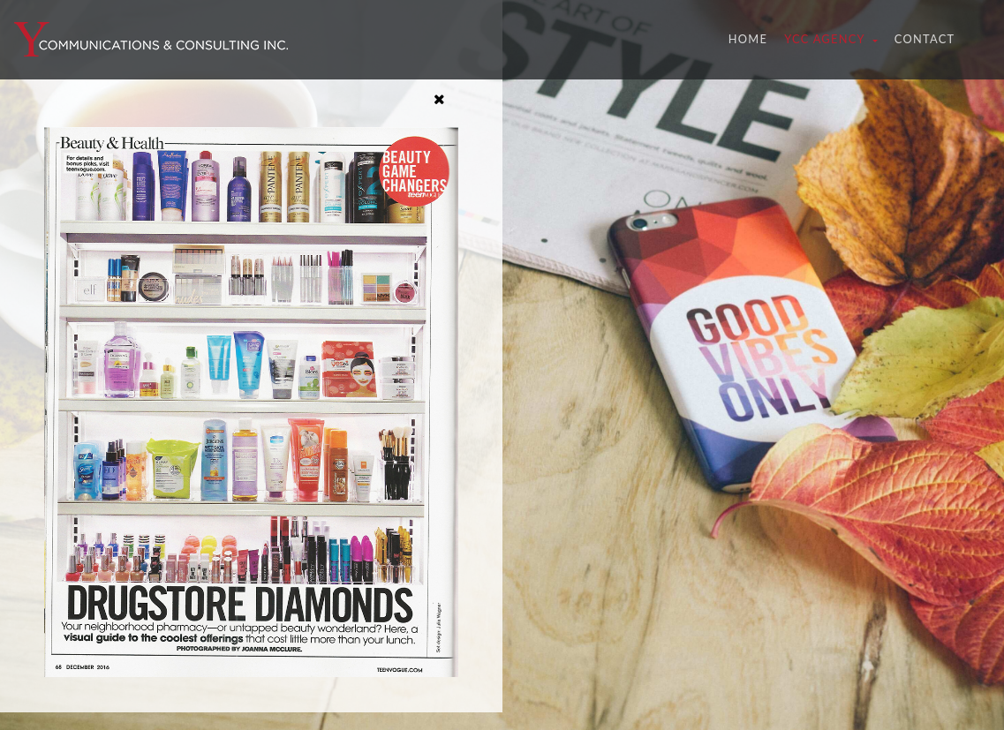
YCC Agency (826, 39)
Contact (925, 39)
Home (752, 38)
